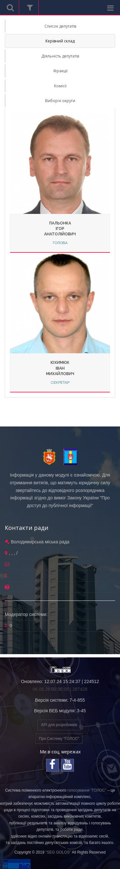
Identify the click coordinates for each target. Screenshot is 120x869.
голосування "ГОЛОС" (87, 790)
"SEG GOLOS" (58, 852)
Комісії (60, 86)
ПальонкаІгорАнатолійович (60, 228)
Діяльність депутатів (60, 56)
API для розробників (59, 725)
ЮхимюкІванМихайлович (60, 368)
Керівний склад (60, 41)
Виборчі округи (60, 100)
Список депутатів (60, 26)
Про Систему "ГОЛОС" (59, 738)
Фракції (60, 71)
